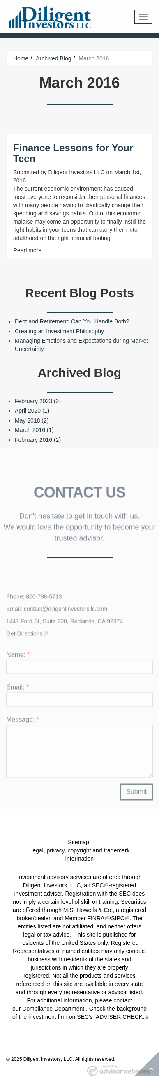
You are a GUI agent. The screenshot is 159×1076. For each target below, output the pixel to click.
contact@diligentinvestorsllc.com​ (65, 610)
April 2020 (28, 410)
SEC (98, 885)
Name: (18, 656)
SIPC (117, 918)
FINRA (95, 918)
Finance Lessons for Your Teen (73, 153)
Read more (27, 250)
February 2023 (33, 401)
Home (20, 58)
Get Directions (24, 635)
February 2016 (33, 439)
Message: (22, 721)
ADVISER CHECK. (119, 1017)
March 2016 (30, 430)
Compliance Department (53, 1008)
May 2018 (27, 420)
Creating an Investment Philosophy (59, 331)
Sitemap (78, 842)
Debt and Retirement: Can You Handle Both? (72, 321)
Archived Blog (53, 58)
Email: (17, 689)
